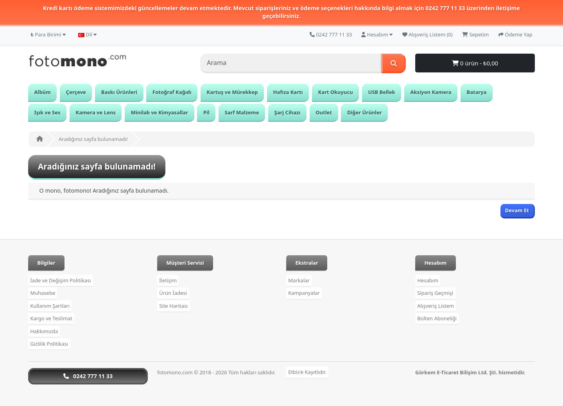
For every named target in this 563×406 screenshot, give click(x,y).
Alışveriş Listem (435, 305)
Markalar (299, 280)
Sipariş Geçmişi (435, 292)
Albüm (42, 92)
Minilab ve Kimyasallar (159, 112)
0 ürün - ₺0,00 (475, 63)
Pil (206, 112)
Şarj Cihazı (287, 112)
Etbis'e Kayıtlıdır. (307, 372)
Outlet (324, 112)
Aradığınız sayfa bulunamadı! (93, 139)
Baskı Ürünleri (119, 92)
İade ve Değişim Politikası (60, 280)
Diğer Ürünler (364, 112)
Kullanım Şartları (50, 305)
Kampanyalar (304, 292)
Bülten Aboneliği (437, 318)
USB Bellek (381, 92)
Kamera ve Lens (96, 112)
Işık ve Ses (47, 112)
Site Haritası (173, 305)
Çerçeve (76, 92)
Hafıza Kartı (288, 92)
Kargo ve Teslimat (51, 318)
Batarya (477, 92)
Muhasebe (42, 292)
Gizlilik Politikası (49, 343)
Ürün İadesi (173, 292)
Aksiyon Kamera (431, 92)
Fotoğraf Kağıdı (172, 92)
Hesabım (427, 280)
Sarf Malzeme (242, 112)
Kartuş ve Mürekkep (232, 92)
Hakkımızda (44, 331)
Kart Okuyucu (335, 92)
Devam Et (517, 210)
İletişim (168, 280)
